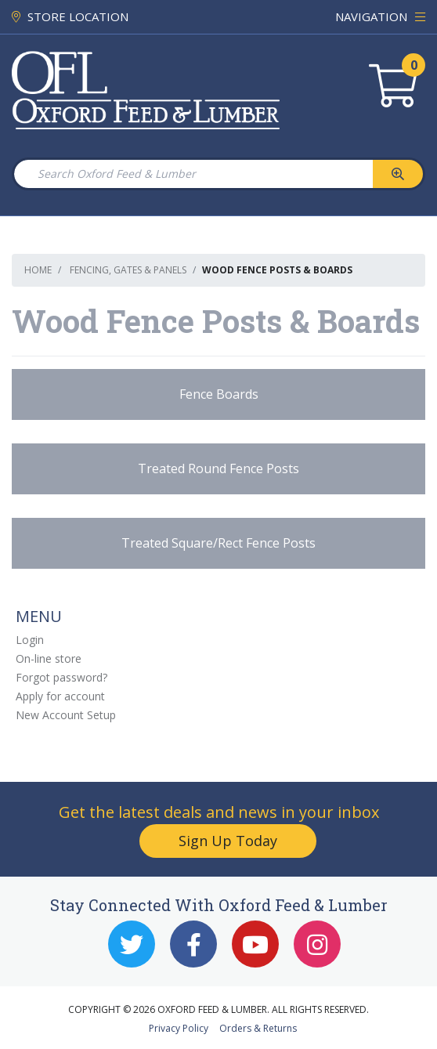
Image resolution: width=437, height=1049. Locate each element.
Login (30, 639)
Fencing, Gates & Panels (128, 270)
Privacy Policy (178, 1028)
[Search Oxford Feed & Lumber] (193, 173)
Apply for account (60, 696)
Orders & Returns (258, 1028)
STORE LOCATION (70, 16)
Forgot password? (61, 677)
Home (38, 270)
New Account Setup (66, 714)
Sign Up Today (228, 840)
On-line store (48, 658)
